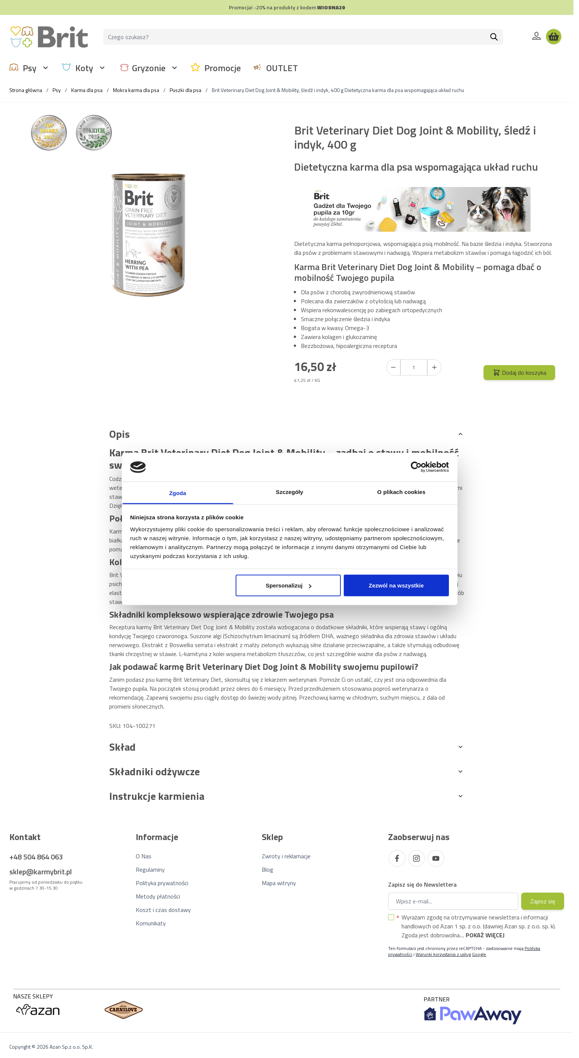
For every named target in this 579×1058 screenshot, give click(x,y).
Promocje (222, 68)
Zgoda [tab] (177, 493)
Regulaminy (150, 869)
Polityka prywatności (162, 882)
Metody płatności (158, 896)
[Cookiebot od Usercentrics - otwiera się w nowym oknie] (416, 467)
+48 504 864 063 (36, 856)
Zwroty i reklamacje (286, 856)
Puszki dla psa (185, 90)
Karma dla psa (87, 90)
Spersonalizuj (289, 585)
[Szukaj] (494, 37)
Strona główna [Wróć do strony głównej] (25, 90)
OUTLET (282, 68)
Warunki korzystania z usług (443, 954)
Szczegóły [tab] (289, 491)
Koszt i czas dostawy (163, 909)
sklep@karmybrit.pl (40, 871)
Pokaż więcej (485, 935)
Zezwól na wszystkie (396, 585)
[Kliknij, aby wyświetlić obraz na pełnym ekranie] (149, 234)
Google (479, 954)
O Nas (143, 856)
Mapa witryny (279, 882)
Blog (267, 869)
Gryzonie (149, 68)
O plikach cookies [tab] (401, 491)
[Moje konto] (536, 36)
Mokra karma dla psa (136, 90)
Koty (84, 68)
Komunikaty (151, 923)
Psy (30, 68)
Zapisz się (542, 901)
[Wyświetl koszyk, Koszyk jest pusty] (553, 36)
